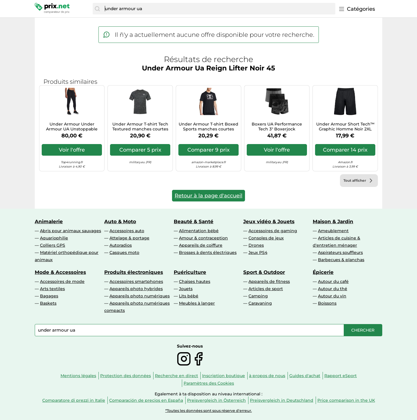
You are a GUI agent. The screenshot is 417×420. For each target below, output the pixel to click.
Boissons (327, 303)
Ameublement (333, 230)
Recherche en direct (176, 375)
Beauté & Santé (193, 221)
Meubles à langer (197, 303)
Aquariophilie (54, 238)
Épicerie (323, 272)
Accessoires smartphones (136, 281)
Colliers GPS (52, 245)
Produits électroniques (133, 272)
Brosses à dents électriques (208, 252)
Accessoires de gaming (272, 230)
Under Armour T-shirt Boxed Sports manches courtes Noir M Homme (208, 127)
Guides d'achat (304, 375)
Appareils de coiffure (200, 245)
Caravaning (260, 303)
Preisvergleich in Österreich (216, 400)
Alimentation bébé (199, 230)
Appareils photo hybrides (136, 288)
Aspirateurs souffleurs (340, 252)
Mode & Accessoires (60, 272)
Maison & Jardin (333, 221)
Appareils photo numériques (139, 296)
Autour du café (333, 281)
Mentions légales (78, 375)
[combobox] (218, 8)
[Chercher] (97, 8)
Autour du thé (332, 288)
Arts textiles (52, 288)
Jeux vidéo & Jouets (269, 221)
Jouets (186, 288)
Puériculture (190, 272)
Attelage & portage (129, 238)
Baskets (48, 303)
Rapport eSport (340, 375)
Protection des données (125, 375)
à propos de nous (267, 375)
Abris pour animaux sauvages (70, 230)
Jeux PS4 (257, 252)
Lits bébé (188, 296)
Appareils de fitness (269, 281)
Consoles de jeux (266, 238)
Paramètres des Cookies (209, 383)
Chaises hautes (194, 281)
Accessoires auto (126, 230)
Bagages (49, 296)
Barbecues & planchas (341, 259)
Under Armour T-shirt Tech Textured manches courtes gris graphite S (140, 127)
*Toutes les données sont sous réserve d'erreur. (208, 410)
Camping (258, 296)
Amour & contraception (203, 238)
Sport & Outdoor (264, 272)
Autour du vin (332, 296)
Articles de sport (265, 288)
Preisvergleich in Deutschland (281, 400)
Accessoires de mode (62, 281)
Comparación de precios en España (146, 400)
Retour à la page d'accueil (208, 195)
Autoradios (120, 245)
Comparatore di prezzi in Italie (73, 400)
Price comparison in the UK (346, 400)
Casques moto (124, 252)
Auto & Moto (120, 221)
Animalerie (49, 221)
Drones (256, 245)
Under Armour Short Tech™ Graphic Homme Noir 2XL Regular (345, 127)
